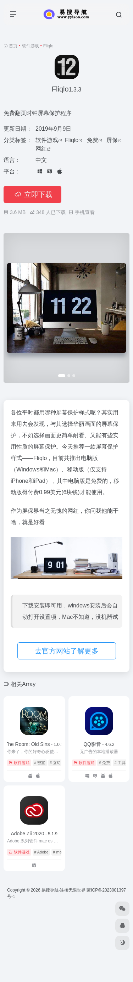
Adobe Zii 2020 (34, 833)
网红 (41, 149)
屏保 (112, 140)
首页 (13, 45)
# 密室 (39, 763)
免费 (92, 140)
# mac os (61, 852)
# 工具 (120, 763)
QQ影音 (98, 744)
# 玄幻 (55, 763)
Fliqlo (71, 140)
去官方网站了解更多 (67, 651)
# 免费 (104, 763)
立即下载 (32, 194)
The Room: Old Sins (34, 744)
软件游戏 (30, 45)
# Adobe (41, 852)
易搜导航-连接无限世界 (63, 890)
